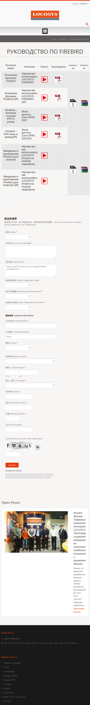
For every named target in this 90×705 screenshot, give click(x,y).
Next (86, 503)
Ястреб (7, 688)
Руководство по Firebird (79, 39)
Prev (82, 503)
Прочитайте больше (78, 610)
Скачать (63, 39)
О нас (6, 667)
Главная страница (12, 663)
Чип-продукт (9, 671)
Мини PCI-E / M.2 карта (14, 697)
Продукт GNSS (10, 676)
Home (54, 39)
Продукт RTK (10, 680)
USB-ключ (8, 693)
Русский (83, 4)
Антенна (7, 684)
